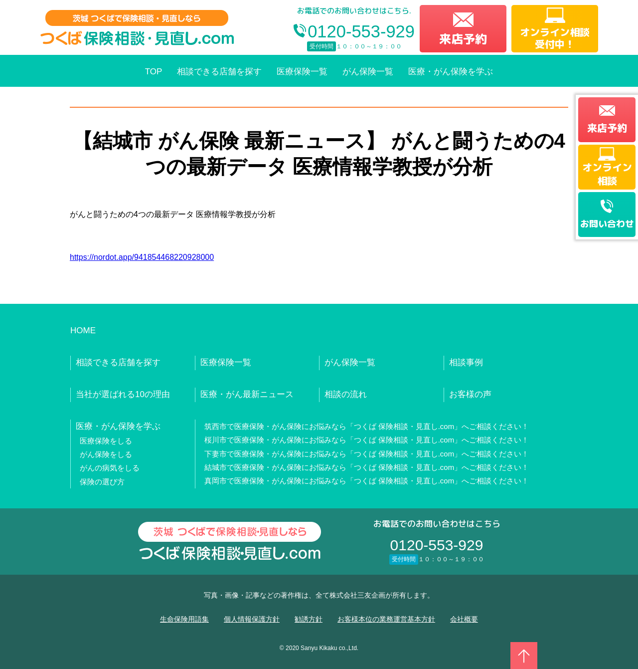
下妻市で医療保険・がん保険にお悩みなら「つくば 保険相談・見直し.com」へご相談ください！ (366, 453)
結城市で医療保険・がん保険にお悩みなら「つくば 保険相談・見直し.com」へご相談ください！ (366, 467)
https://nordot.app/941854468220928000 (142, 257)
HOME (83, 330)
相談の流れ (345, 394)
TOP (153, 71)
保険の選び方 (102, 481)
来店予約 (463, 38)
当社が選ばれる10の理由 (123, 394)
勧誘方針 (308, 619)
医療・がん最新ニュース (247, 394)
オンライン (607, 173)
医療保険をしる (106, 441)
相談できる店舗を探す (219, 71)
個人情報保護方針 (252, 619)
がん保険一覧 (367, 71)
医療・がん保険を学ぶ (450, 71)
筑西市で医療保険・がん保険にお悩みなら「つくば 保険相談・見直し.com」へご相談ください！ (366, 426)
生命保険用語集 (184, 619)
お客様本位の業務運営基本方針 (386, 619)
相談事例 (466, 362)
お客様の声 (470, 394)
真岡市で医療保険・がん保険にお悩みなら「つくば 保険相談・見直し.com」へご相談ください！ (366, 480)
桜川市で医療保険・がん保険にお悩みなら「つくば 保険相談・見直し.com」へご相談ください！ (366, 440)
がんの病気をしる (110, 467)
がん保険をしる (106, 454)
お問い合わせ (607, 224)
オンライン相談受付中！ (555, 38)
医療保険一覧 (302, 71)
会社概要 (464, 619)
